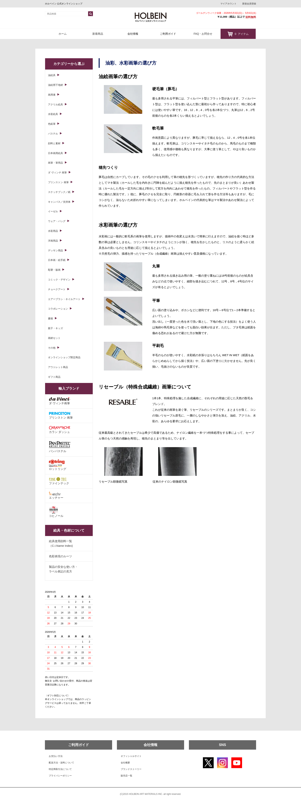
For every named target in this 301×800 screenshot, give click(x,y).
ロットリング (57, 464)
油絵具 (51, 75)
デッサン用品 (55, 250)
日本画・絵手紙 (56, 260)
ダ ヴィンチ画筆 (59, 401)
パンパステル (59, 446)
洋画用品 (53, 240)
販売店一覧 (126, 775)
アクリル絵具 (55, 104)
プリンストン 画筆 (58, 182)
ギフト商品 (54, 376)
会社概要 (125, 762)
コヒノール (56, 511)
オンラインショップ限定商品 (64, 357)
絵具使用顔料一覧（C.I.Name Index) (61, 543)
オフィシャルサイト (131, 756)
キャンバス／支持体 (59, 201)
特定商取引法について (60, 769)
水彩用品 (53, 231)
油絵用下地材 (55, 85)
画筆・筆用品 (55, 162)
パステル (53, 133)
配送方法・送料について (61, 762)
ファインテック (59, 481)
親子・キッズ (55, 328)
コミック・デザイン (59, 279)
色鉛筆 (51, 123)
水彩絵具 (53, 114)
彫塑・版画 (54, 269)
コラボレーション (58, 308)
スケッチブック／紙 (59, 192)
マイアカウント (228, 3)
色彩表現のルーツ (60, 556)
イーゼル (53, 211)
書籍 (50, 318)
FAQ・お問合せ (203, 33)
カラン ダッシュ (59, 430)
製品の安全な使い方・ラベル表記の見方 (63, 569)
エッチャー (56, 495)
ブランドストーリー (131, 769)
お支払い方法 (56, 756)
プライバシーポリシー (60, 775)
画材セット (54, 338)
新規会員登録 (249, 3)
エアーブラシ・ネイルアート (64, 299)
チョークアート (56, 289)
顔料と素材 (54, 143)
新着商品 (97, 33)
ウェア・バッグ (56, 221)
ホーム (63, 33)
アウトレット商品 (58, 367)
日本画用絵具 (55, 153)
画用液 (51, 94)
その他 (51, 347)
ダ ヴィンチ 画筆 (57, 172)
